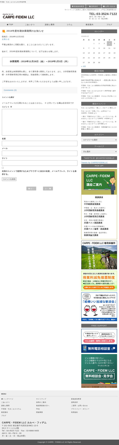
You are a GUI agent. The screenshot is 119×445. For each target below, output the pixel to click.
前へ (31, 189)
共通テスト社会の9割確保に (99, 228)
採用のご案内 (81, 10)
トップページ (7, 399)
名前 (4, 139)
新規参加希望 (78, 6)
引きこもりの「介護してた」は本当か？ (95, 111)
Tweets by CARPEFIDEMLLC (94, 163)
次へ (48, 189)
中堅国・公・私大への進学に (99, 209)
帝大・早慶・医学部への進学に (99, 215)
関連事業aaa (111, 10)
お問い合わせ (109, 6)
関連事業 (39, 412)
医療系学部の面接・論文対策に (99, 234)
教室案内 (4, 412)
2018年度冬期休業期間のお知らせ (25, 31)
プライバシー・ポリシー (80, 409)
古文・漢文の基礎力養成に (99, 221)
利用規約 (74, 412)
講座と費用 (5, 405)
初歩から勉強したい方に (99, 203)
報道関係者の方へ (94, 10)
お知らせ (6, 39)
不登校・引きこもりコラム (11, 409)
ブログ (3, 415)
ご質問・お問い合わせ (79, 405)
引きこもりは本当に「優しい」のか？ (94, 108)
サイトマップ (70, 10)
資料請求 (93, 6)
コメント (7, 107)
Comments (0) (10, 90)
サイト (5, 158)
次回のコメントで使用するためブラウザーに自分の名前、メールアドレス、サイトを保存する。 (39, 172)
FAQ (103, 10)
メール (5, 148)
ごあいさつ (5, 402)
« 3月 (83, 66)
